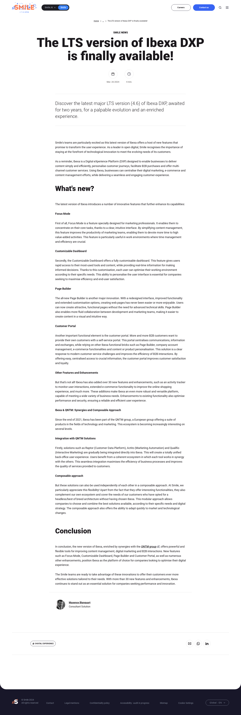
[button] (55, 7)
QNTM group (148, 546)
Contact (50, 703)
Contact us (204, 7)
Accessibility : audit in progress (134, 703)
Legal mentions (72, 703)
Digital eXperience (44, 644)
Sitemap (164, 703)
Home (96, 21)
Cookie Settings (185, 703)
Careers (181, 7)
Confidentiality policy (100, 703)
